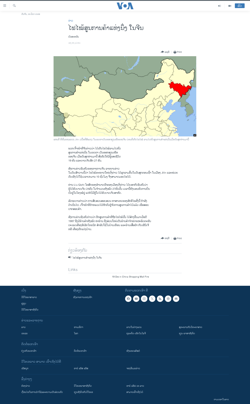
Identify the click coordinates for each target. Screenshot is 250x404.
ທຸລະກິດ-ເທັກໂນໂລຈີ (136, 333)
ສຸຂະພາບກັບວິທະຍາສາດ (190, 327)
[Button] (165, 52)
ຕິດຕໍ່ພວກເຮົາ (80, 351)
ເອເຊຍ (24, 333)
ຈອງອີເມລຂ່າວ (133, 368)
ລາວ (23, 327)
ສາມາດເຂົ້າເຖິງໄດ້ (134, 392)
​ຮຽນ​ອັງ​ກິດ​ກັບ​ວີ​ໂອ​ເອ (83, 392)
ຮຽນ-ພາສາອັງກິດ (187, 333)
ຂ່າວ (70, 21)
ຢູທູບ (23, 303)
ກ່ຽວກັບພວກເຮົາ (28, 351)
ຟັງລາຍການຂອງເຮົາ (82, 297)
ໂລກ (76, 333)
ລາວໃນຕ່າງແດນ (134, 327)
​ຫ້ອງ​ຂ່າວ (25, 386)
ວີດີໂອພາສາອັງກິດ (29, 309)
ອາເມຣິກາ (78, 327)
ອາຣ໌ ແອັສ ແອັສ (81, 368)
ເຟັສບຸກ (24, 368)
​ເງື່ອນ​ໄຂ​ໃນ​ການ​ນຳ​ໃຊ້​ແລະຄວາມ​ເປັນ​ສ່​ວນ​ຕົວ (42, 392)
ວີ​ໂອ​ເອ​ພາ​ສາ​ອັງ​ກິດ (83, 386)
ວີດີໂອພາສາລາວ (29, 297)
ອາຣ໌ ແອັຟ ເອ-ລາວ (135, 386)
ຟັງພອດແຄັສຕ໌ (133, 351)
